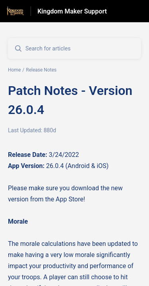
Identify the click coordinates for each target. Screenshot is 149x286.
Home (14, 70)
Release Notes (41, 70)
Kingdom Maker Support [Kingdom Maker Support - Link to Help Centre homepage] (72, 11)
